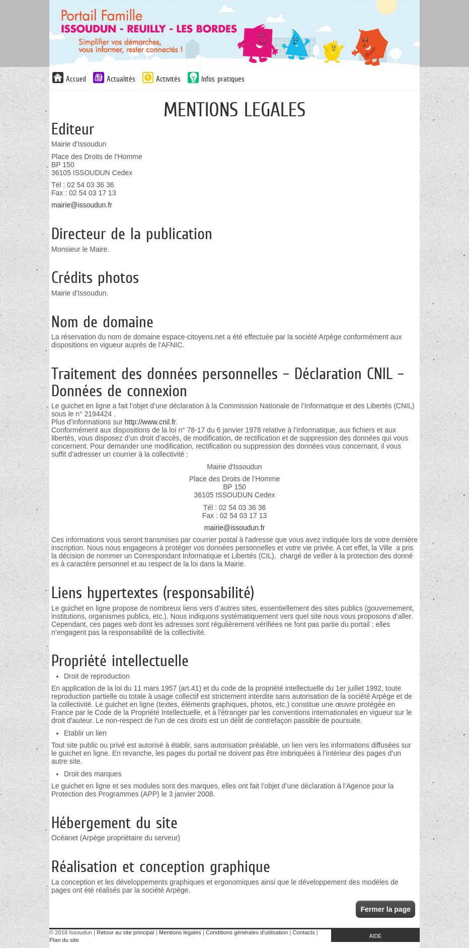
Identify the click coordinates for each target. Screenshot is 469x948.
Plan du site (64, 940)
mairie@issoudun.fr (81, 205)
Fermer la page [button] (385, 909)
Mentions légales (180, 932)
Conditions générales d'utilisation (247, 932)
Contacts (304, 932)
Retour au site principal (125, 932)
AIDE (375, 936)
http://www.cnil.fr (150, 422)
